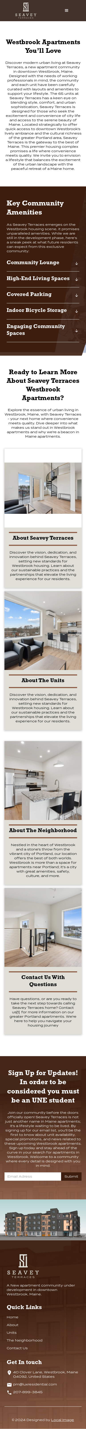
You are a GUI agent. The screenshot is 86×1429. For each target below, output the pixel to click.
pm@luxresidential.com (35, 1384)
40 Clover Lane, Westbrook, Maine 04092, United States (45, 1374)
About (12, 1325)
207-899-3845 (28, 1392)
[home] (30, 10)
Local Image (62, 1420)
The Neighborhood (24, 1340)
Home (12, 1317)
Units (12, 1332)
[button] (66, 10)
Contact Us (17, 1348)
